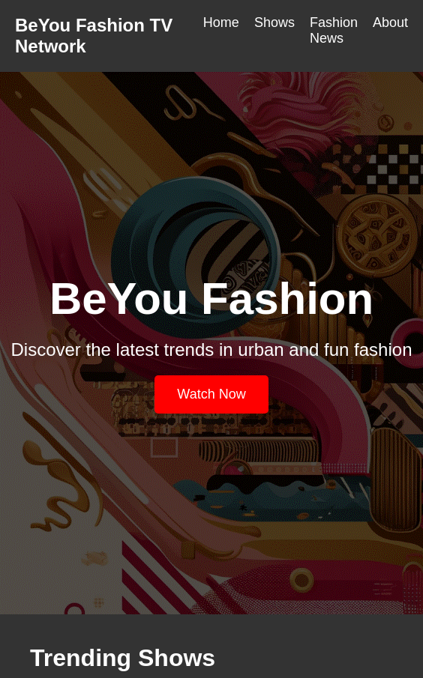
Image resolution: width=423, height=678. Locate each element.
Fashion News (334, 30)
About (390, 22)
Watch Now (211, 394)
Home (221, 22)
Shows (274, 22)
